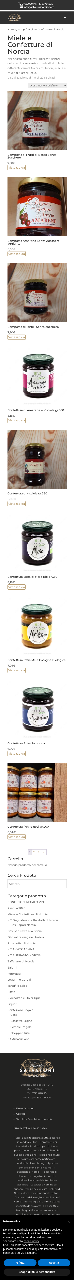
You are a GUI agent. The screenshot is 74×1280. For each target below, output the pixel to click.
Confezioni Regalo (20, 1010)
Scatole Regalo (21, 1027)
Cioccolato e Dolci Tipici (24, 998)
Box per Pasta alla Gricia (24, 931)
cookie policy (31, 1241)
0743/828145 (39, 1093)
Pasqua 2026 (16, 908)
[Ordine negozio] (47, 85)
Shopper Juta (20, 1033)
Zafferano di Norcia (20, 961)
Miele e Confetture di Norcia (27, 914)
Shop (21, 29)
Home (11, 29)
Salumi (12, 967)
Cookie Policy (39, 1127)
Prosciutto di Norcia (21, 943)
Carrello (20, 1113)
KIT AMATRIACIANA (20, 949)
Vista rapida (16, 167)
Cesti (14, 1014)
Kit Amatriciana (18, 1039)
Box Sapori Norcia (23, 925)
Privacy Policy (21, 1127)
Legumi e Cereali (19, 979)
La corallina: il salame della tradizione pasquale (37, 1180)
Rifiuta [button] (20, 1262)
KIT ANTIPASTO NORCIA (24, 955)
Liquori (12, 1004)
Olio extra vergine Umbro (25, 937)
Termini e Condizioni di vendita (34, 1119)
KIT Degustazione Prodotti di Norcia (32, 920)
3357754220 (44, 1097)
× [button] (69, 1221)
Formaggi (14, 973)
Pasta (11, 992)
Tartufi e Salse (17, 985)
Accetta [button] (54, 1262)
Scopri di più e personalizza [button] (37, 1271)
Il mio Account (25, 1108)
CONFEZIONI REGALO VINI (26, 902)
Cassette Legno (21, 1021)
